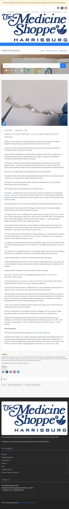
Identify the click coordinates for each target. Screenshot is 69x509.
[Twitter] (4, 506)
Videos (24, 70)
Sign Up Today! (57, 12)
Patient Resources (52, 51)
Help (17, 12)
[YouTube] (6, 506)
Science (35, 193)
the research (13, 148)
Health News (11, 70)
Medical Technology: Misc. (15, 385)
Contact (4, 463)
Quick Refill (35, 12)
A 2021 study (8, 305)
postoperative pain (48, 154)
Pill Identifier (25, 12)
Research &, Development (32, 385)
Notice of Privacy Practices (10, 472)
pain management (44, 333)
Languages (11, 12)
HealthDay (14, 363)
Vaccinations (5, 460)
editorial (6, 195)
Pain (3, 385)
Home (42, 51)
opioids (40, 178)
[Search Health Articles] (31, 65)
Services (4, 454)
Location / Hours (46, 12)
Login (65, 12)
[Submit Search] (63, 65)
